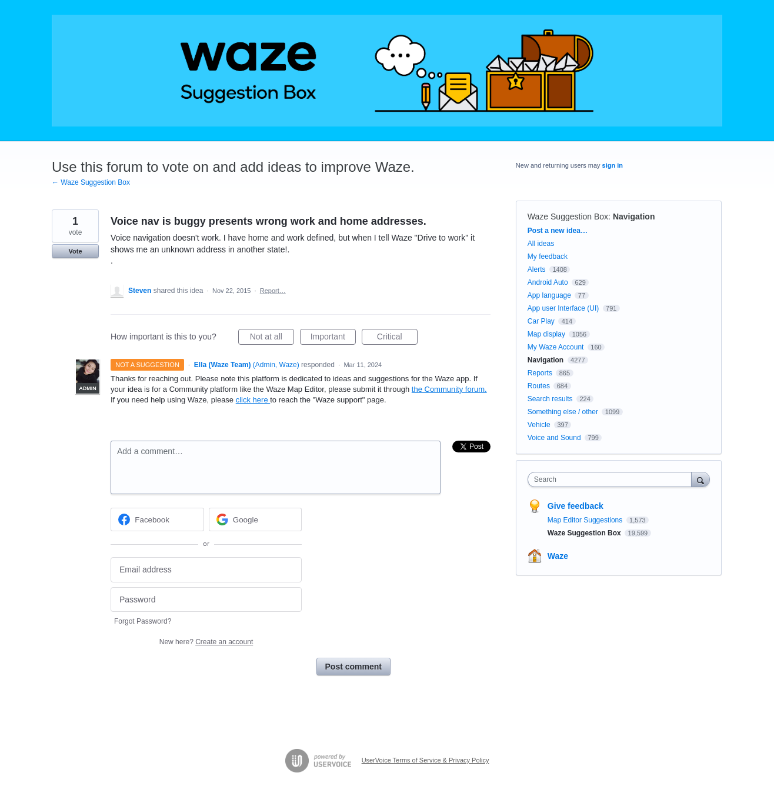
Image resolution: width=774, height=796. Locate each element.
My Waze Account (556, 347)
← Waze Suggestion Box (91, 182)
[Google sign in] (255, 519)
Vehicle (539, 425)
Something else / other (563, 412)
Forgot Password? (142, 621)
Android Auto (548, 282)
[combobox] (612, 479)
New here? (206, 642)
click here (253, 399)
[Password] (206, 599)
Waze (558, 556)
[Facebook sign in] (157, 519)
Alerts (537, 269)
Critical (397, 338)
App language (549, 295)
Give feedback (575, 506)
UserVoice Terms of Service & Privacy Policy (425, 760)
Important (333, 338)
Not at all (272, 338)
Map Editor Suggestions (586, 520)
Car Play (541, 321)
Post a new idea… (558, 231)
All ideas (541, 243)
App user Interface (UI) (563, 308)
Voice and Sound (554, 438)
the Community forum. (449, 389)
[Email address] (206, 569)
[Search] (700, 479)
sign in (612, 165)
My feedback (548, 256)
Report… (273, 290)
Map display (546, 334)
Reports (540, 373)
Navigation (634, 216)
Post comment (353, 666)
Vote (75, 251)
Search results (550, 399)
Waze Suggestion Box (568, 216)
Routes (539, 386)
